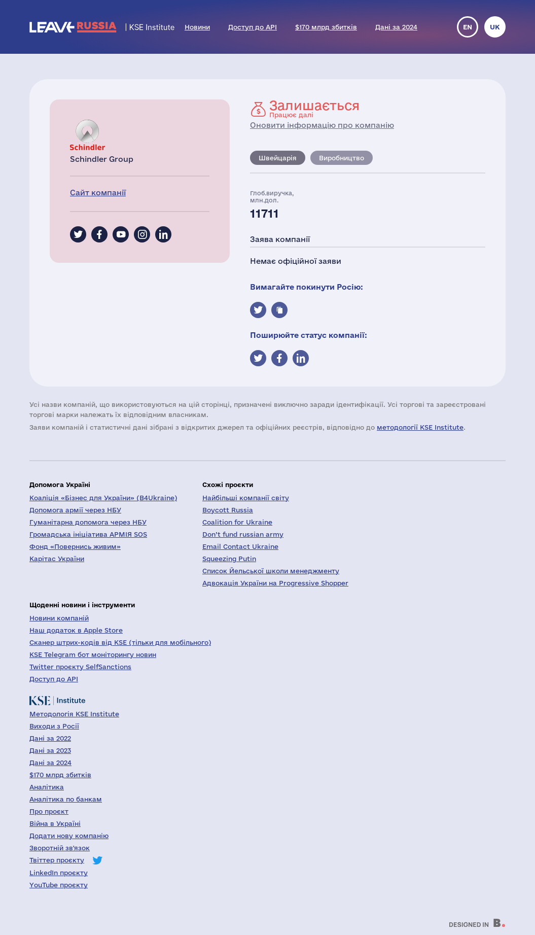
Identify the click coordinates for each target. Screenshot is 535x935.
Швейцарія (278, 157)
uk (495, 26)
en (467, 26)
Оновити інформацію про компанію (322, 125)
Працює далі (314, 108)
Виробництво (341, 157)
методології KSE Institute (420, 427)
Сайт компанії (98, 192)
